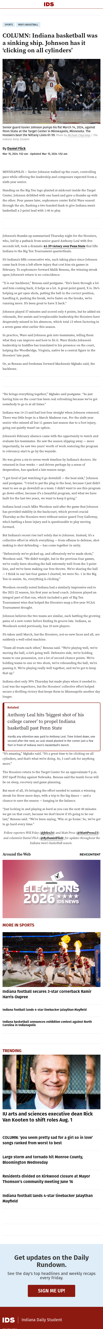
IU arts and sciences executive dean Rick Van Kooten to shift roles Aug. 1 (48, 1117)
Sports (26, 925)
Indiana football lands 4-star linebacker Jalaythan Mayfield (45, 1009)
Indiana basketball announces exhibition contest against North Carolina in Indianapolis (47, 1023)
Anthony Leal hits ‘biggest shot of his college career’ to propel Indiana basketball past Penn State (45, 721)
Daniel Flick (16, 148)
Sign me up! (51, 1291)
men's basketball (28, 24)
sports (9, 24)
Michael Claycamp (79, 135)
